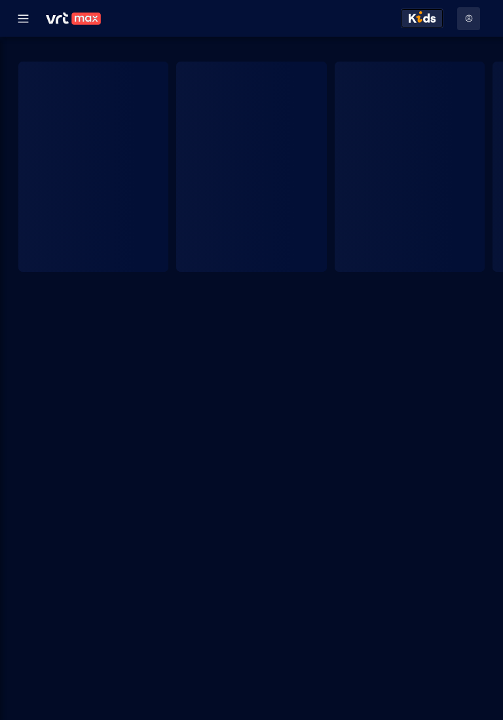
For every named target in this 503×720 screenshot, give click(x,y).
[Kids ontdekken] (422, 18)
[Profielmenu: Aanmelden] (468, 18)
